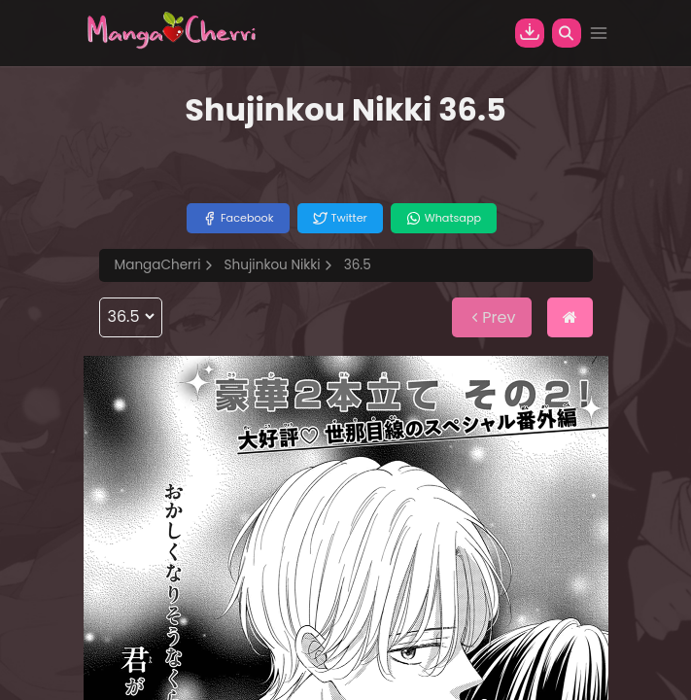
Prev (491, 317)
